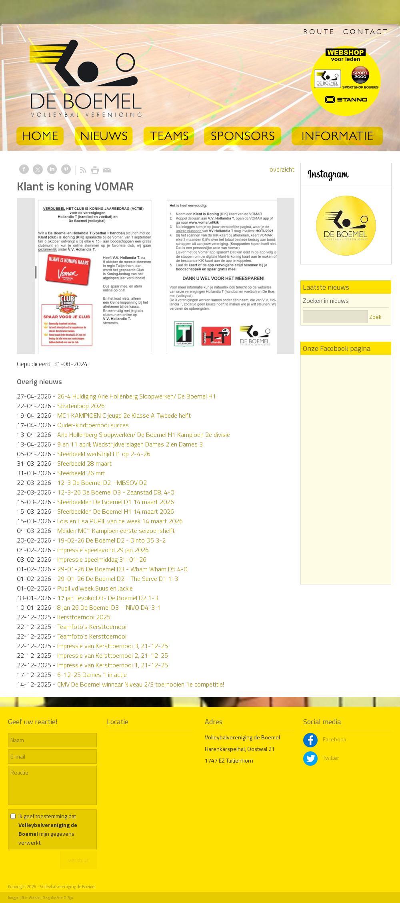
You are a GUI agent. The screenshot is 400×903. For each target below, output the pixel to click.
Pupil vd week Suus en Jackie (95, 588)
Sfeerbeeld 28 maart (84, 463)
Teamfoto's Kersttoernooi (91, 626)
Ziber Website (31, 897)
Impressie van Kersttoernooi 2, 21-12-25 (112, 655)
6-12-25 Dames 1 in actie (92, 674)
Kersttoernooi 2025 (83, 617)
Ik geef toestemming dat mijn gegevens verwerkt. (47, 829)
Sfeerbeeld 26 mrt (81, 473)
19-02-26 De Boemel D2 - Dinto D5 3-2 (111, 540)
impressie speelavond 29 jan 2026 (103, 550)
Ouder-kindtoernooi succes (93, 425)
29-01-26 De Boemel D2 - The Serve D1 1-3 (117, 578)
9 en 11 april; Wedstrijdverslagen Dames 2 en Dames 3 (130, 444)
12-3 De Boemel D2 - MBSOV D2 (102, 482)
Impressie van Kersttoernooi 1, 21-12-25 (112, 665)
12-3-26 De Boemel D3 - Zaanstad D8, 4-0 (115, 492)
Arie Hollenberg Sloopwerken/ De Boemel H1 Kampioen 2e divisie (143, 434)
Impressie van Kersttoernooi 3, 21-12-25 (112, 646)
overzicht (282, 169)
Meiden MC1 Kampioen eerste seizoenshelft (116, 530)
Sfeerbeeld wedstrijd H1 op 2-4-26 (103, 454)
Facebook (324, 739)
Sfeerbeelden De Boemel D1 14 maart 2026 (115, 502)
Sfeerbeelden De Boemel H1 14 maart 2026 (115, 511)
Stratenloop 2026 (81, 405)
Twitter (321, 757)
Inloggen (13, 897)
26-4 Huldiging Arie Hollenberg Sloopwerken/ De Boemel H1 (136, 396)
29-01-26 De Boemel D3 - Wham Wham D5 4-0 (122, 569)
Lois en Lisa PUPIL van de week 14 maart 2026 (120, 521)
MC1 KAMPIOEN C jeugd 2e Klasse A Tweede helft (124, 415)
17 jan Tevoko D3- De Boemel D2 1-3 (107, 598)
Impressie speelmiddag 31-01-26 (101, 559)
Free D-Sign (64, 897)
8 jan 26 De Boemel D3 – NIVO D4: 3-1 (109, 607)
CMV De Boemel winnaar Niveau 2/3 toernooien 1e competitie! (140, 684)
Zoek (375, 316)
